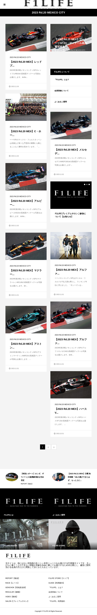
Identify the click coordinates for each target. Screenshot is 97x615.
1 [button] (84, 184)
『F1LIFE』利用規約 (56, 601)
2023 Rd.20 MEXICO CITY (20, 57)
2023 (69, 484)
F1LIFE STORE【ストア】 (59, 578)
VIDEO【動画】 (11, 597)
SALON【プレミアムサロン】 (17, 601)
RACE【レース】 (12, 583)
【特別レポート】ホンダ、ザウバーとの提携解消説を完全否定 (32, 477)
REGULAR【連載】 (13, 592)
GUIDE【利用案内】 (56, 583)
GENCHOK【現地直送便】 (16, 587)
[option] (71, 201)
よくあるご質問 (60, 102)
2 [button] (87, 184)
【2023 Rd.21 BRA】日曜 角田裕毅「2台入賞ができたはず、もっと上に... (79, 477)
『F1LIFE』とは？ (61, 80)
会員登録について (61, 91)
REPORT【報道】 (27, 484)
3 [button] (89, 184)
